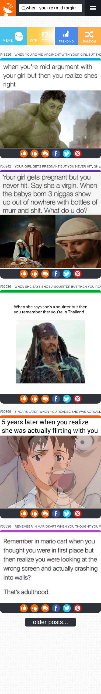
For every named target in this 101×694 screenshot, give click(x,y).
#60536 (5, 526)
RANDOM (89, 36)
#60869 (5, 412)
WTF (39, 37)
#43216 (5, 54)
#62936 (5, 287)
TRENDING (66, 36)
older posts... (50, 621)
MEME (13, 37)
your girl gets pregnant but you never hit (53, 166)
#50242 (5, 166)
